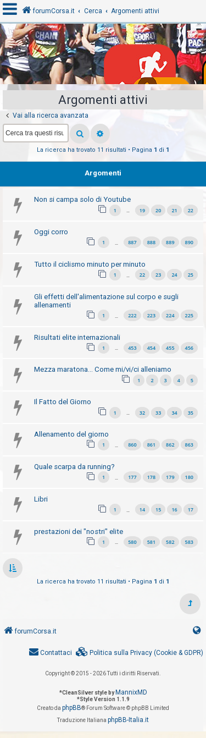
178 (151, 477)
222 (132, 315)
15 (158, 509)
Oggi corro (51, 232)
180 (189, 477)
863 (189, 444)
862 (170, 444)
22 (190, 210)
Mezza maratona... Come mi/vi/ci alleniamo (102, 369)
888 (151, 242)
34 (174, 412)
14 (142, 509)
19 (142, 210)
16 (174, 509)
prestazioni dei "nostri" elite (78, 531)
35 (190, 412)
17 (190, 509)
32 (142, 412)
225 (189, 315)
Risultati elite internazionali (77, 337)
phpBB (71, 708)
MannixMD (131, 692)
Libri (41, 499)
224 (170, 315)
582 (170, 542)
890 (189, 242)
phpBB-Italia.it (128, 720)
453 (132, 347)
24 (174, 274)
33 (158, 412)
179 (170, 477)
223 (151, 315)
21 (174, 210)
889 (170, 242)
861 (151, 444)
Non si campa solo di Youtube (82, 199)
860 (132, 444)
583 (189, 542)
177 (132, 477)
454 (151, 347)
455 (170, 347)
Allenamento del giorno (71, 434)
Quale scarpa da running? (74, 466)
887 (132, 242)
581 (151, 542)
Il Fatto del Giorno (62, 402)
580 (132, 542)
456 (189, 347)
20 (158, 210)
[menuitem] (139, 653)
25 (190, 274)
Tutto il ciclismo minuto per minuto (90, 264)
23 (158, 274)
